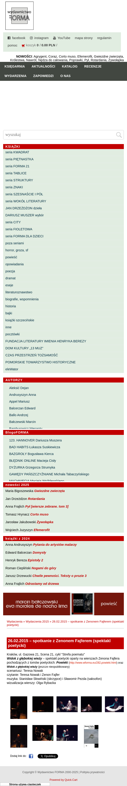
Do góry (122, 769)
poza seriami (14, 243)
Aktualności (43, 66)
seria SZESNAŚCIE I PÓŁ (24, 194)
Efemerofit (42, 530)
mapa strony (84, 38)
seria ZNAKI (14, 187)
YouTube (64, 38)
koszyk (31, 45)
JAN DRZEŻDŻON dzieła (23, 208)
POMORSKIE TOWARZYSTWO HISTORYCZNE (40, 362)
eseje (9, 285)
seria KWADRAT (17, 152)
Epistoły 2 (35, 560)
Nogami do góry (44, 568)
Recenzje (93, 66)
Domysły (39, 552)
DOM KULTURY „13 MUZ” (24, 348)
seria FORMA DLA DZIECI (24, 236)
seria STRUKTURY (19, 180)
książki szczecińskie (19, 320)
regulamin (104, 38)
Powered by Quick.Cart (63, 779)
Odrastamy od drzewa (42, 583)
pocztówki (12, 334)
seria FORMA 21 (17, 166)
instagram (41, 38)
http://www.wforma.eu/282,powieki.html (93, 662)
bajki (8, 313)
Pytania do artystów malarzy (55, 544)
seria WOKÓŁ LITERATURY (25, 201)
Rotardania (36, 499)
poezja (10, 271)
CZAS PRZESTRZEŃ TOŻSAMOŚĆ (31, 355)
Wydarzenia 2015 (37, 621)
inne (8, 327)
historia (10, 306)
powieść (11, 257)
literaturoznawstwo (18, 292)
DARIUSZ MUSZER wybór (24, 215)
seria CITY (13, 222)
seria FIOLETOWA (18, 229)
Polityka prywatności (92, 772)
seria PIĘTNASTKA (19, 159)
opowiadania (14, 264)
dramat (10, 278)
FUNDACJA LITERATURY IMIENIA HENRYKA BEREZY (45, 341)
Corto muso (39, 514)
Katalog (69, 66)
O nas (65, 76)
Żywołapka (45, 522)
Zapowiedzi (43, 76)
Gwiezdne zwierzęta (49, 491)
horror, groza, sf (16, 250)
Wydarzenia (16, 76)
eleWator (11, 369)
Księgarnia (15, 66)
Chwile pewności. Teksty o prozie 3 (59, 576)
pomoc (12, 45)
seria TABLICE (16, 173)
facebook (18, 38)
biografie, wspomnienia (22, 299)
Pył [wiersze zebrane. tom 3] (46, 506)
